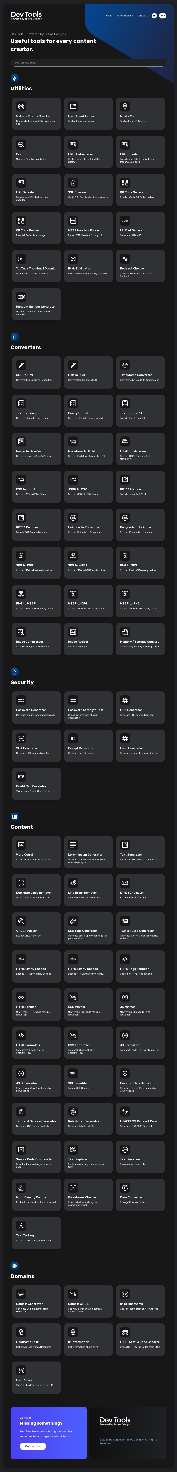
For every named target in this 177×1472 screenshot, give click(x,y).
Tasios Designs (125, 15)
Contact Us (143, 15)
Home (109, 15)
